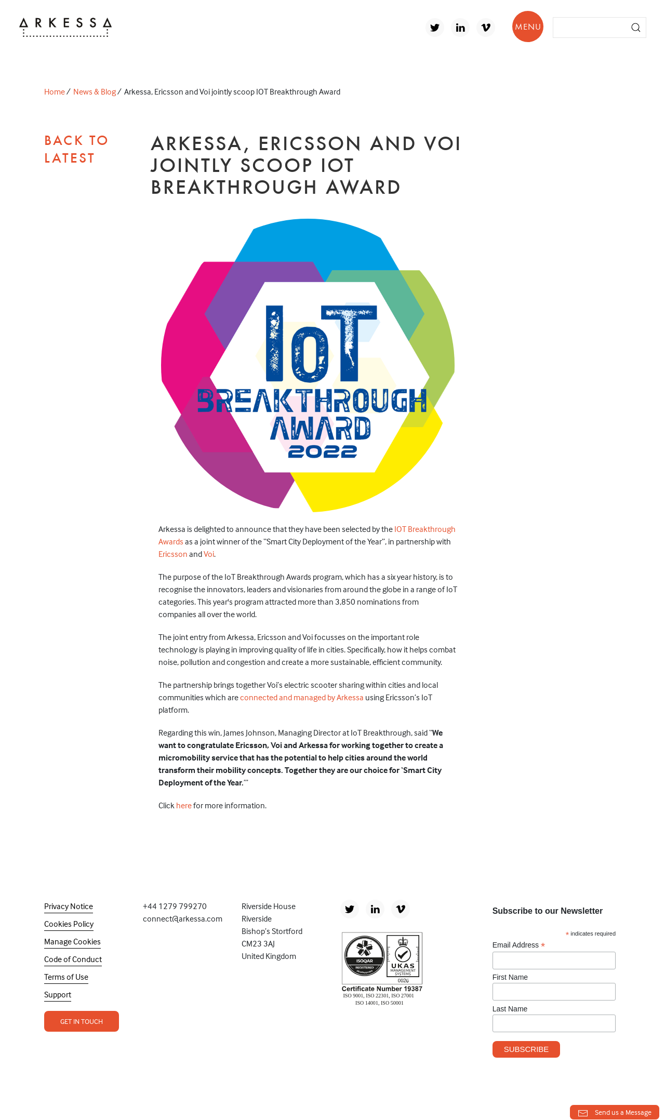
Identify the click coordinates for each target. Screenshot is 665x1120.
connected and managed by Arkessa (302, 697)
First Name (510, 977)
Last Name (510, 1009)
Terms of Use (66, 976)
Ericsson (173, 554)
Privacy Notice (68, 906)
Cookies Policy (69, 923)
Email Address (519, 945)
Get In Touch (81, 1021)
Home (54, 91)
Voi (209, 554)
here (184, 805)
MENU (528, 27)
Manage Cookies (72, 941)
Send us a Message (614, 1113)
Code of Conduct (73, 959)
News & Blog (94, 91)
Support (57, 994)
